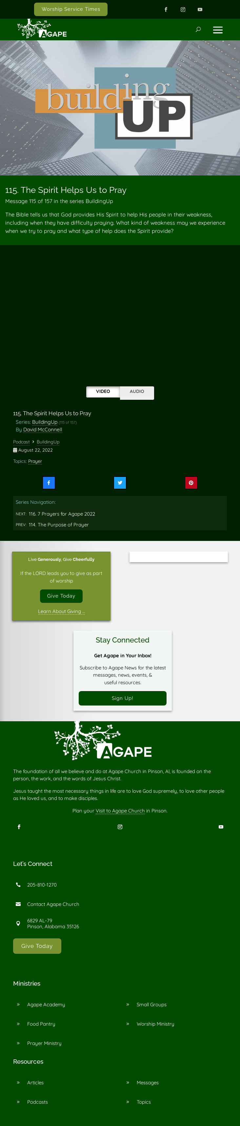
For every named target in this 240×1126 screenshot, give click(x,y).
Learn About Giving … (61, 611)
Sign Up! (122, 698)
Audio (137, 391)
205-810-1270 (42, 885)
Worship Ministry (155, 1024)
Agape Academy (46, 1004)
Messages (148, 1083)
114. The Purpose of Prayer (59, 524)
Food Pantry (41, 1024)
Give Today (61, 596)
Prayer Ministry (44, 1043)
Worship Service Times (71, 9)
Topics (144, 1102)
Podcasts (37, 1102)
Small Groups (152, 1004)
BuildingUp (44, 422)
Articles (35, 1083)
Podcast (21, 442)
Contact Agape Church (53, 904)
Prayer (35, 461)
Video (103, 391)
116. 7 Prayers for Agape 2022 (62, 514)
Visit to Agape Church (120, 811)
